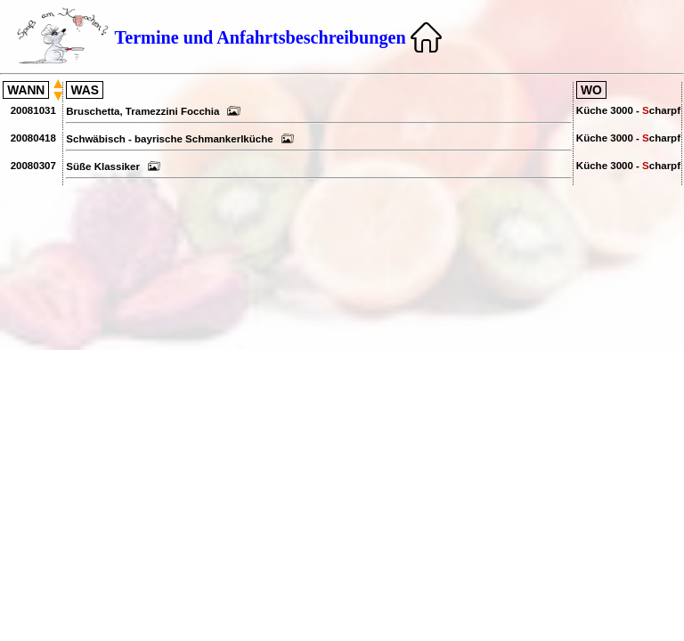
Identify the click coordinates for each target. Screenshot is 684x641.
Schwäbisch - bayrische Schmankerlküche (180, 139)
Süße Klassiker (113, 166)
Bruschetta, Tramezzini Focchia (153, 111)
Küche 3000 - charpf (628, 110)
